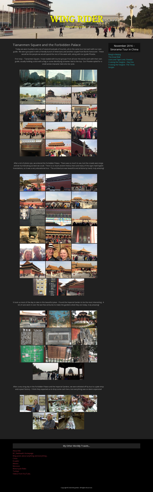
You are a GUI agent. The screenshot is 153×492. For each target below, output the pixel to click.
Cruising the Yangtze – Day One (121, 62)
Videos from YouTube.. (22, 474)
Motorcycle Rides (19, 468)
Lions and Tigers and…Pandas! (120, 59)
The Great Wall (114, 57)
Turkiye (16, 471)
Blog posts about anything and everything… (30, 456)
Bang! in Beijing (114, 54)
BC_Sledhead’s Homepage (23, 453)
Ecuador (16, 461)
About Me (17, 451)
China (15, 458)
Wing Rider (76, 19)
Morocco (16, 466)
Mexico (15, 463)
